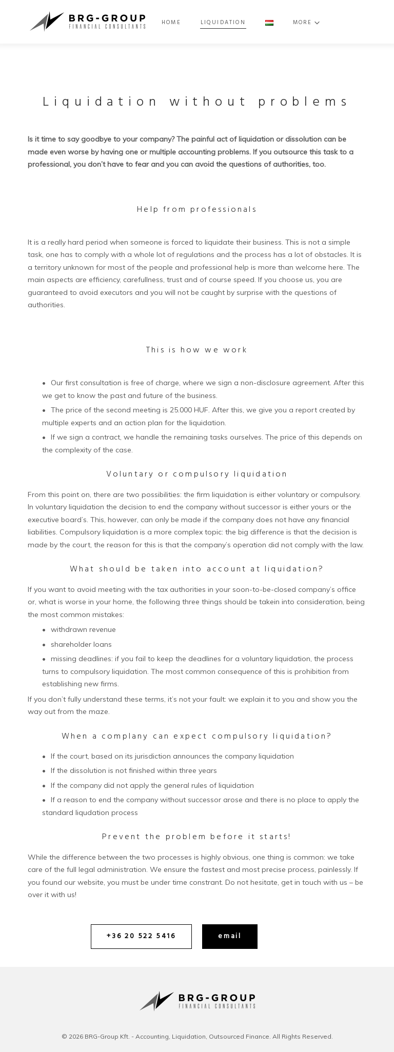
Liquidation (242, 22)
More (320, 22)
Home (192, 22)
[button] (141, 936)
